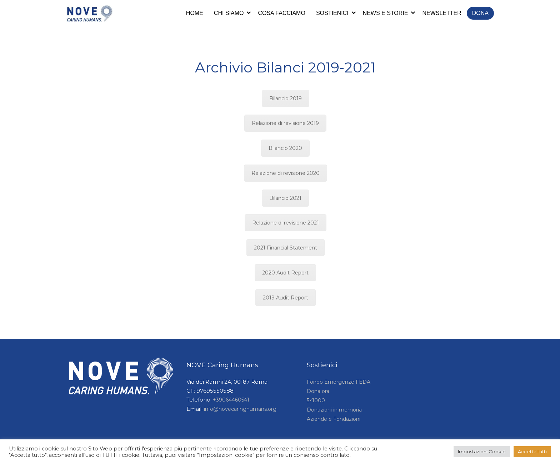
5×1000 (316, 400)
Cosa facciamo (281, 13)
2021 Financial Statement (285, 247)
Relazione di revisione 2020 (285, 173)
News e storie (385, 13)
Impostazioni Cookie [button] (482, 451)
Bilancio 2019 (285, 98)
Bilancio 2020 (285, 148)
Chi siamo (229, 13)
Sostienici (332, 13)
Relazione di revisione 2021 (285, 223)
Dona (480, 13)
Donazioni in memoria (334, 410)
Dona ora (318, 391)
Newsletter (441, 13)
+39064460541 (231, 400)
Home (194, 13)
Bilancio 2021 (285, 198)
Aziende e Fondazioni (333, 419)
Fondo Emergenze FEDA (338, 382)
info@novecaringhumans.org (240, 409)
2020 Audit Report (285, 272)
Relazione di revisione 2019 (285, 123)
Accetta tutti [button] (532, 451)
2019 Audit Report (285, 297)
